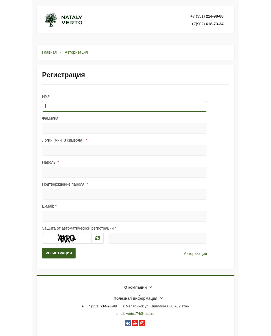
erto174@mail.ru (141, 314)
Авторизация (195, 253)
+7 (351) (206, 16)
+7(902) (207, 24)
